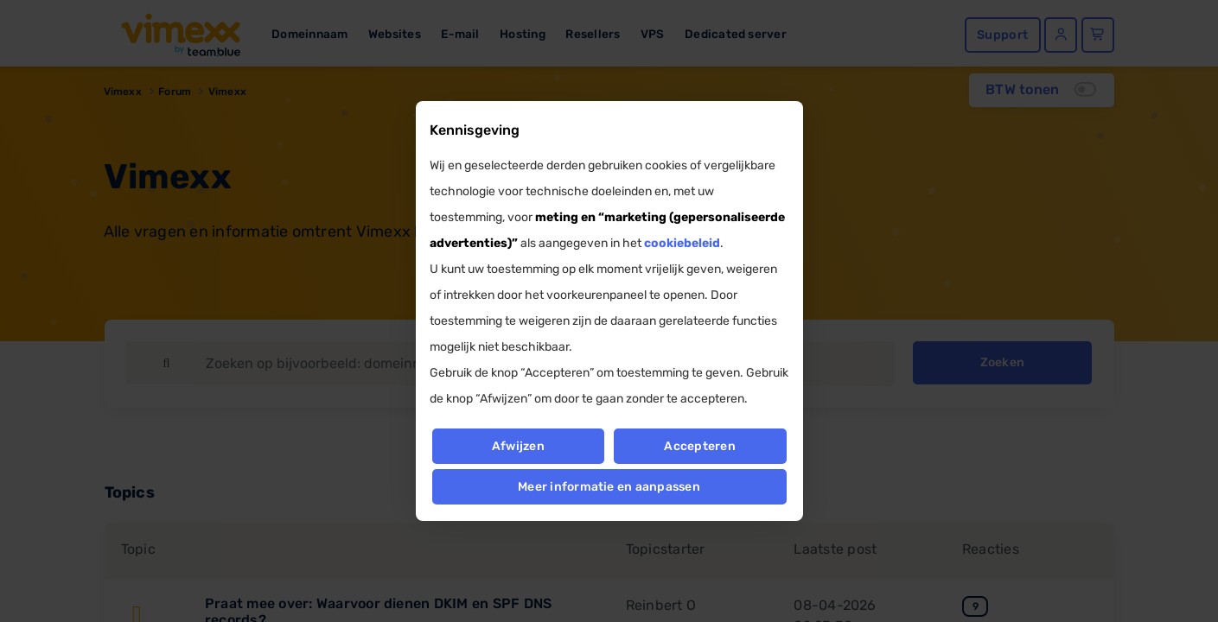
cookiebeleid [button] (682, 243)
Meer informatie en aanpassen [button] (609, 486)
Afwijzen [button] (518, 446)
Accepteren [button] (700, 446)
